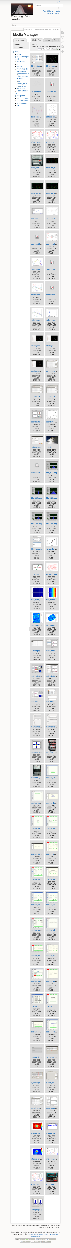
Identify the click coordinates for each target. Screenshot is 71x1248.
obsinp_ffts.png (52, 803)
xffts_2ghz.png (52, 1159)
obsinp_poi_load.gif (54, 905)
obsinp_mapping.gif (39, 879)
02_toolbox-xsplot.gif (54, 66)
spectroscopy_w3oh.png (56, 1108)
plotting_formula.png (39, 1057)
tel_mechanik (22, 103)
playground (21, 96)
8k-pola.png (36, 91)
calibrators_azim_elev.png (42, 269)
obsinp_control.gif (38, 803)
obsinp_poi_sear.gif (39, 930)
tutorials (23, 86)
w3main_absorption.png (41, 1134)
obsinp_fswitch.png (54, 854)
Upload (47, 40)
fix (17, 64)
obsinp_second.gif (53, 1006)
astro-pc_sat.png (38, 193)
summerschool (22, 101)
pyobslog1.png (52, 1057)
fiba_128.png (51, 498)
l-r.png (36, 574)
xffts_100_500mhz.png (40, 1184)
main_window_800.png (55, 651)
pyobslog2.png (37, 1083)
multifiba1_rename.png (55, 752)
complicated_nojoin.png (56, 396)
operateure (21, 88)
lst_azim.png (51, 574)
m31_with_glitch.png (39, 600)
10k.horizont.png (38, 117)
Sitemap (57, 13)
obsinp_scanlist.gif (39, 1006)
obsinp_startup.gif (53, 1032)
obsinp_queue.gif (38, 981)
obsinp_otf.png (52, 879)
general (19, 66)
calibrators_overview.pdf (56, 269)
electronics (21, 62)
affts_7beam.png (38, 142)
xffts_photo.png (52, 1184)
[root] (17, 52)
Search (59, 8)
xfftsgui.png (36, 1210)
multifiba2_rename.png (40, 778)
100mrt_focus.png (53, 117)
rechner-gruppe (23, 98)
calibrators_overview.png (41, 295)
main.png (36, 651)
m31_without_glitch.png (56, 600)
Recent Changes (48, 11)
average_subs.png (38, 219)
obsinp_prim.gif (52, 930)
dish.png (51, 447)
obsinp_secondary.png (40, 1032)
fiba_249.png (51, 524)
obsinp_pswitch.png (54, 956)
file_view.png (36, 549)
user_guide (22, 83)
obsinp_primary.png (39, 956)
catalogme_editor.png (55, 346)
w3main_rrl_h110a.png (40, 1159)
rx (19, 81)
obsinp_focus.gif (38, 829)
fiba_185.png (36, 524)
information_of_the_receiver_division (23, 76)
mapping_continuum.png (41, 752)
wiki (18, 105)
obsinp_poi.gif (37, 905)
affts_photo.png (37, 168)
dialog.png (36, 447)
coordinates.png (37, 422)
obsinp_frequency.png (40, 854)
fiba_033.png (51, 473)
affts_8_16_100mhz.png (55, 142)
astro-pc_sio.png (53, 193)
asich (19, 54)
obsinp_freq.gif (52, 829)
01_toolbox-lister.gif (39, 66)
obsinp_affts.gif (52, 778)
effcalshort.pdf (37, 473)
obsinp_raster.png (53, 981)
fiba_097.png (36, 498)
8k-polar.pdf (51, 91)
